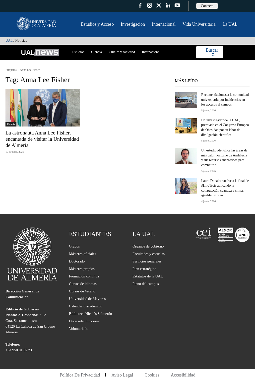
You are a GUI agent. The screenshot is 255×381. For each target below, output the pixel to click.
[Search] (212, 52)
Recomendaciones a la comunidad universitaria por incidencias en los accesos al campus (225, 99)
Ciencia (11, 124)
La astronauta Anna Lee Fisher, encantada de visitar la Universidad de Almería (42, 139)
